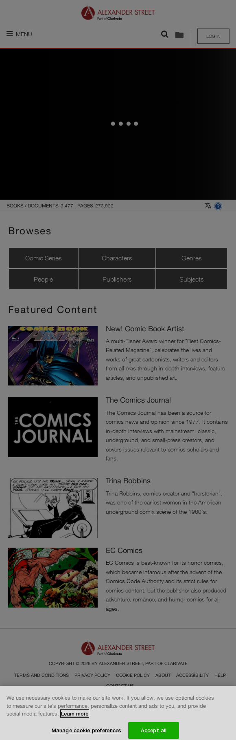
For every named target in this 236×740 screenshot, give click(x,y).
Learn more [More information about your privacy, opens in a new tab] (74, 717)
